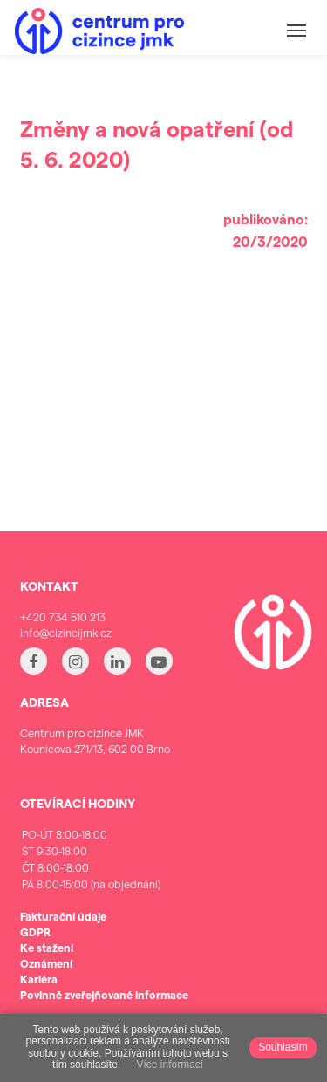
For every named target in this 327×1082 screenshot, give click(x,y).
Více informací (169, 1065)
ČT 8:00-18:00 (91, 867)
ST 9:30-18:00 (91, 851)
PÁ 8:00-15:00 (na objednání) (91, 884)
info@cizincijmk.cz (66, 632)
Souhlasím (283, 1047)
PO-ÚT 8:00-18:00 (91, 834)
